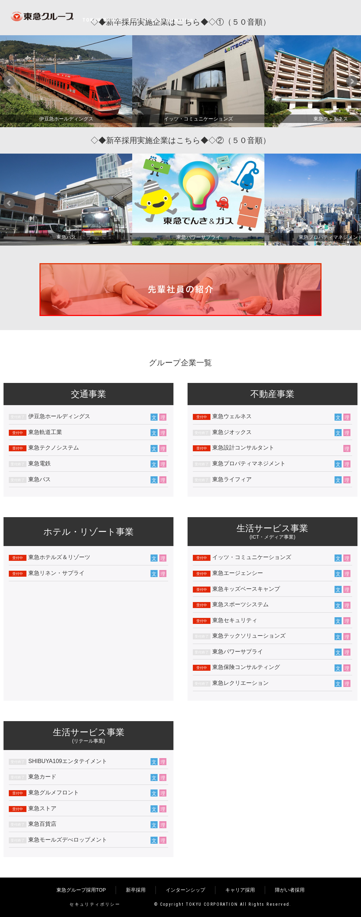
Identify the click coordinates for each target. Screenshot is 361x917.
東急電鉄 (39, 463)
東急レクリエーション (240, 683)
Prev (9, 81)
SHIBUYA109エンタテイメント (67, 761)
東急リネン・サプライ (56, 573)
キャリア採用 (240, 890)
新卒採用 (136, 890)
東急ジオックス (232, 432)
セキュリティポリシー (94, 904)
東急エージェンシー (237, 573)
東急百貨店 (42, 824)
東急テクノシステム (53, 448)
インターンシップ (185, 890)
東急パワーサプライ (237, 652)
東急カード (42, 777)
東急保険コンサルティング (246, 667)
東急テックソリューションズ (249, 636)
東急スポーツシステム (240, 604)
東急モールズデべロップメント (67, 840)
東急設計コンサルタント (243, 448)
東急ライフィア (232, 479)
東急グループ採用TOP (81, 890)
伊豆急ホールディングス (59, 416)
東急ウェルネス (232, 416)
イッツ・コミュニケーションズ (251, 557)
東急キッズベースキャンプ (246, 589)
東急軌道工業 (45, 432)
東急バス (39, 479)
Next (351, 81)
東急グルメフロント (53, 792)
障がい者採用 (290, 890)
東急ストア (42, 808)
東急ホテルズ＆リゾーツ (59, 557)
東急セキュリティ (234, 620)
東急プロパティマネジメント (249, 463)
